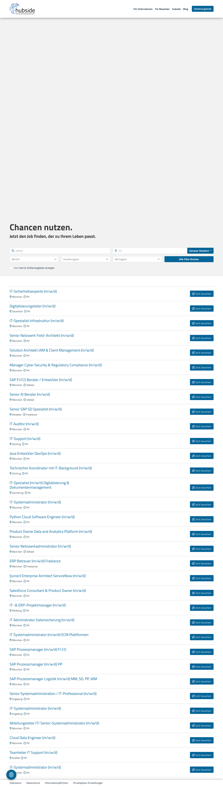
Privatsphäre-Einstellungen (88, 783)
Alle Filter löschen (189, 259)
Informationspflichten (56, 783)
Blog (185, 9)
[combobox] (34, 259)
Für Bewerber (162, 9)
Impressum (15, 783)
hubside (176, 9)
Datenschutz (33, 783)
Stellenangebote (203, 9)
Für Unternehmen (142, 9)
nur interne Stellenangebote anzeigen (34, 268)
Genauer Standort (199, 251)
